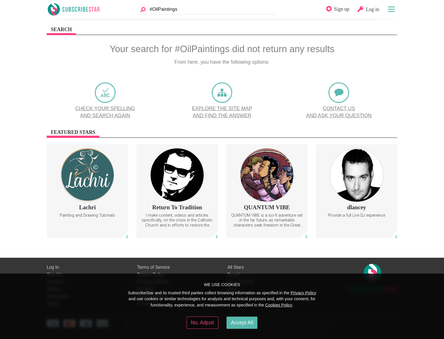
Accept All (242, 322)
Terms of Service (153, 267)
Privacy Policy (303, 293)
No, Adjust (202, 322)
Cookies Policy (278, 305)
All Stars (235, 267)
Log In (53, 267)
